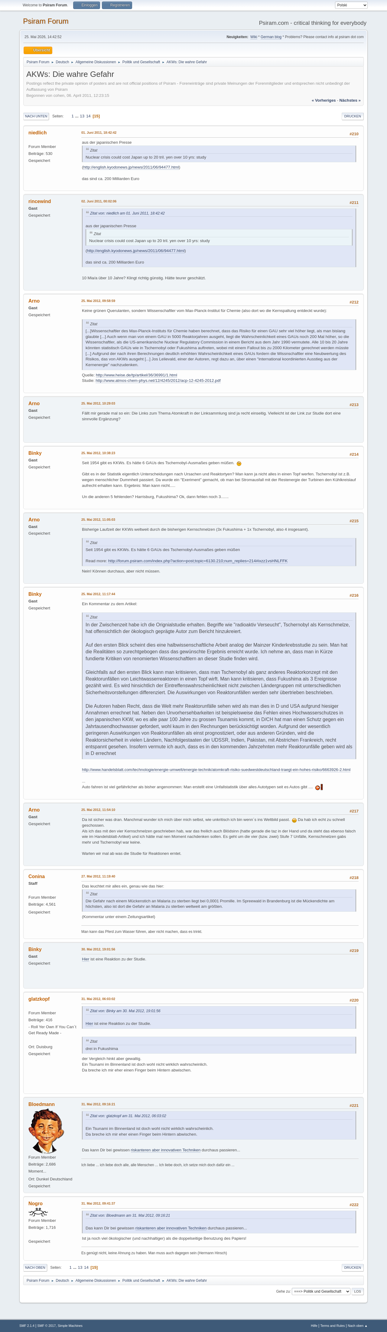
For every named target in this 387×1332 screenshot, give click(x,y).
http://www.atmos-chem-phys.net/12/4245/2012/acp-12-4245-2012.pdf (158, 380)
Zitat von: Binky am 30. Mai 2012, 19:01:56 (125, 1011)
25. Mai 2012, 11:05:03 (98, 519)
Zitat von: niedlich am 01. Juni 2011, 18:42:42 (127, 213)
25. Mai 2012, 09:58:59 (98, 301)
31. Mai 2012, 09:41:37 (98, 1203)
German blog (271, 37)
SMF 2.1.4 (26, 1325)
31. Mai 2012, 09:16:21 (98, 1104)
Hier (85, 959)
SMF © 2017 (46, 1325)
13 (82, 116)
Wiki (253, 37)
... (77, 116)
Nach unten (36, 116)
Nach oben (35, 1267)
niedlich (37, 132)
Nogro (35, 1203)
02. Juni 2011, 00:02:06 (98, 201)
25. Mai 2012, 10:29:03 (98, 403)
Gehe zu (283, 1291)
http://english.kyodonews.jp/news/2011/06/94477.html (131, 167)
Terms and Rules (332, 1325)
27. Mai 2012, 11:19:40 (98, 876)
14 (88, 116)
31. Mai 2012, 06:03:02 (98, 999)
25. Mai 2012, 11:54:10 (98, 810)
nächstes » (350, 100)
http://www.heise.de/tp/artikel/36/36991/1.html (136, 375)
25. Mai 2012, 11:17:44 (98, 594)
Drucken (352, 116)
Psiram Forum (46, 21)
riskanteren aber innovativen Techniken (166, 1150)
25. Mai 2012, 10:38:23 (98, 453)
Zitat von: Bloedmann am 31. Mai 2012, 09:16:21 (130, 1215)
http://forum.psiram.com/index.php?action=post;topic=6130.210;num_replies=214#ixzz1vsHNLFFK (198, 561)
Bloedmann (41, 1104)
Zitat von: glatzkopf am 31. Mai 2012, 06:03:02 (128, 1116)
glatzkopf (39, 999)
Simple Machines (70, 1325)
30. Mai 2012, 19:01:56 (98, 949)
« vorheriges (324, 100)
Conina (36, 876)
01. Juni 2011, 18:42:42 (98, 132)
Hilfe (314, 1325)
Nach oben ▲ (358, 1325)
